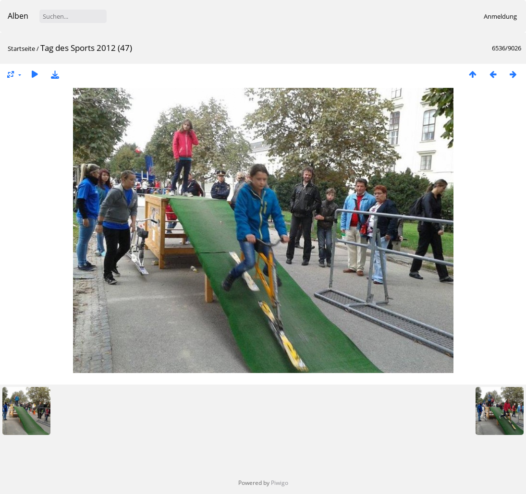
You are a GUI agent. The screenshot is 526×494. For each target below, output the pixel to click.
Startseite (21, 48)
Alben (18, 16)
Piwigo (279, 483)
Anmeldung (500, 16)
